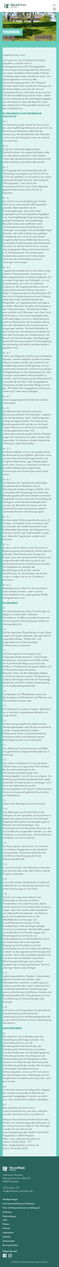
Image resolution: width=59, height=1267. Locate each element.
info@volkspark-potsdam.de (18, 1191)
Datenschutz (9, 1241)
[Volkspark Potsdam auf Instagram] (10, 1256)
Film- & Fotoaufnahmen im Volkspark (21, 1208)
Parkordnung (9, 1216)
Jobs (5, 1220)
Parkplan (7, 1212)
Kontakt (7, 1237)
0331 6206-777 (11, 1188)
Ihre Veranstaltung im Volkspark (19, 1204)
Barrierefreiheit (10, 1245)
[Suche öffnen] (54, 5)
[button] (54, 9)
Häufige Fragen (10, 1199)
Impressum (8, 1233)
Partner (6, 1228)
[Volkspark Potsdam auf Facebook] (5, 1256)
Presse (6, 1224)
